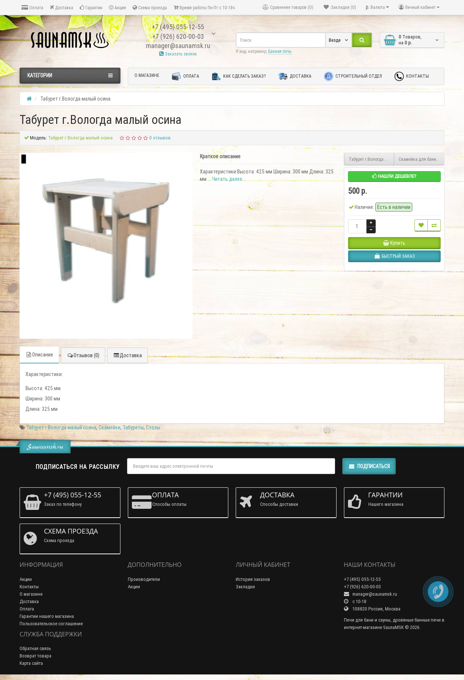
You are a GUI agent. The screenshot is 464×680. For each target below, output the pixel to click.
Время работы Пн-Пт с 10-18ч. (205, 7)
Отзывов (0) (83, 355)
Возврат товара (35, 656)
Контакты (412, 76)
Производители (144, 579)
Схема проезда (150, 7)
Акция (117, 7)
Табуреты (133, 427)
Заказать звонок (178, 54)
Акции (26, 579)
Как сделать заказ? (239, 76)
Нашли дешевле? (394, 176)
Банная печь (279, 51)
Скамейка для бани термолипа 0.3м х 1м (421, 159)
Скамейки (109, 427)
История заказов (253, 579)
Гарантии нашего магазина (47, 616)
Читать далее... (229, 179)
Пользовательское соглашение (51, 623)
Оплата (32, 7)
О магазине (146, 75)
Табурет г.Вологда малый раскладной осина (372, 159)
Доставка (61, 7)
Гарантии (91, 7)
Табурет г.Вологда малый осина (61, 427)
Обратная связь (35, 648)
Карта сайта (31, 663)
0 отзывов (160, 138)
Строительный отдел (353, 76)
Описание (39, 354)
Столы (153, 427)
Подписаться (369, 466)
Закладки (245, 586)
